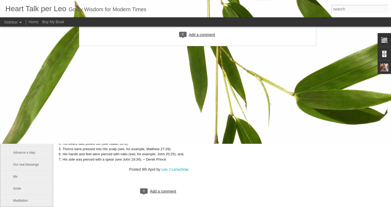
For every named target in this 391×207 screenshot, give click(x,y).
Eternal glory (22, 92)
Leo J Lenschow (174, 169)
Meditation (20, 200)
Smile (17, 188)
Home (33, 22)
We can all (20, 128)
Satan (17, 140)
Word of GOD (22, 116)
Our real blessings (26, 164)
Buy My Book (53, 22)
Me (15, 176)
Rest (16, 104)
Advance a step (24, 152)
